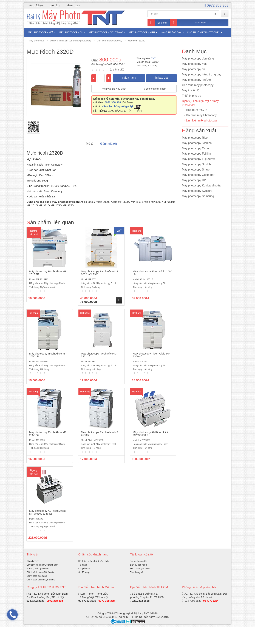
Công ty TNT (33, 561)
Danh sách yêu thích (139, 568)
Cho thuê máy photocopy (203, 32)
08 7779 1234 (211, 600)
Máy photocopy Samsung (198, 196)
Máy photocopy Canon (196, 148)
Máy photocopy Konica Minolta (201, 185)
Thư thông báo (137, 572)
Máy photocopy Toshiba (197, 142)
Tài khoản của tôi (138, 561)
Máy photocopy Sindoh (196, 164)
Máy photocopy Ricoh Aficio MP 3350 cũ (151, 355)
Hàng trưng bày (171, 32)
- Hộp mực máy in (194, 109)
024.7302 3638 (35, 600)
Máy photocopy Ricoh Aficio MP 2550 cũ (48, 355)
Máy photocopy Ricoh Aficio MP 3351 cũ (99, 355)
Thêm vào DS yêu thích (112, 88)
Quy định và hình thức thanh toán (42, 565)
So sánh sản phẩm (155, 88)
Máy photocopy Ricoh (195, 137)
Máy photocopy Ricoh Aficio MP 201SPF (48, 273)
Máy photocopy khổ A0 (196, 79)
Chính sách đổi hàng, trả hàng (41, 579)
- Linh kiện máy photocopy (199, 120)
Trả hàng (82, 565)
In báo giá (161, 77)
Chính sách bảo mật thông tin (40, 572)
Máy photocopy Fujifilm (196, 153)
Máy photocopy (36, 40)
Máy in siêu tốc (191, 90)
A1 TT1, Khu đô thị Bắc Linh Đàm (48, 593)
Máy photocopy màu (142, 32)
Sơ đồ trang (84, 572)
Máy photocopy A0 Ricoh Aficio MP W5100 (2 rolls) (47, 512)
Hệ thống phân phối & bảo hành (93, 561)
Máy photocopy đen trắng (106, 32)
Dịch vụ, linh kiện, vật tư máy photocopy (70, 40)
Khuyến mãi (84, 568)
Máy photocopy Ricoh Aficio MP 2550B (99, 434)
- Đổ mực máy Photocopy (199, 115)
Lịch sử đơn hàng (138, 565)
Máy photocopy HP (194, 180)
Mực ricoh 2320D (137, 40)
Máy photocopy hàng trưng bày (201, 74)
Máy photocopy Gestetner (198, 174)
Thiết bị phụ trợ (191, 95)
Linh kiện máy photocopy (109, 40)
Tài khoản (158, 22)
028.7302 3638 (140, 600)
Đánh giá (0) (108, 143)
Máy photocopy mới (40, 32)
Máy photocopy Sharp (196, 169)
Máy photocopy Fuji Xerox (198, 158)
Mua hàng (129, 77)
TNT (153, 58)
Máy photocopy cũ (71, 32)
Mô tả (90, 143)
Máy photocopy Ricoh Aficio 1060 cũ (152, 273)
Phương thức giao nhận (38, 568)
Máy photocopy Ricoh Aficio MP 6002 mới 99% (99, 273)
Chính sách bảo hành (37, 576)
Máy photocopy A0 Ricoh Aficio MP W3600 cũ (151, 434)
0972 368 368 (216, 5)
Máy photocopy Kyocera (197, 190)
